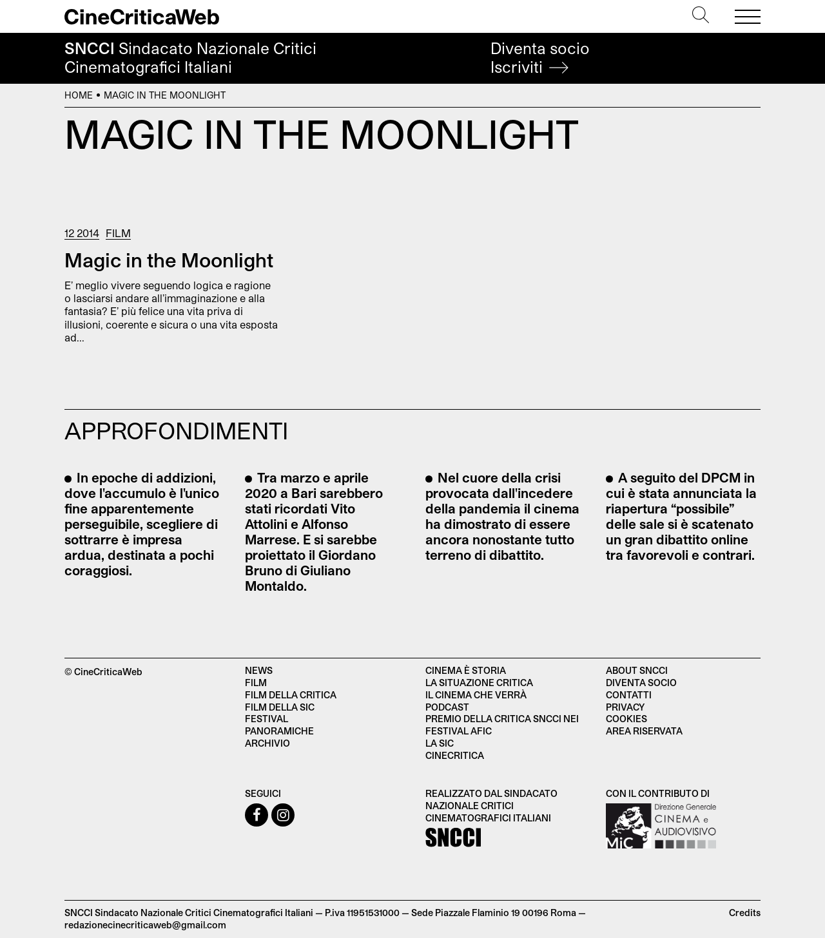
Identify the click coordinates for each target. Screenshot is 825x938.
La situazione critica (479, 682)
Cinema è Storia (465, 670)
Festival (266, 718)
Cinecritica (454, 755)
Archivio (267, 743)
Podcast (447, 707)
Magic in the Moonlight (168, 259)
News (259, 670)
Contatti (629, 694)
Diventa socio (540, 57)
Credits (745, 912)
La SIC (439, 743)
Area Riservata (644, 730)
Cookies (626, 718)
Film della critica (290, 694)
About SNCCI (637, 670)
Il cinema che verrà (476, 694)
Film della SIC (280, 707)
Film (118, 233)
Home (78, 95)
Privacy (625, 707)
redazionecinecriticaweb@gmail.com (145, 924)
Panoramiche (279, 730)
